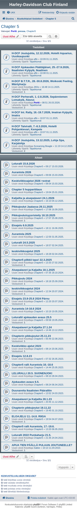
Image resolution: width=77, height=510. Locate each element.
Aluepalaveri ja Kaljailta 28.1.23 (32, 399)
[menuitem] (11, 12)
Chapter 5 (10, 26)
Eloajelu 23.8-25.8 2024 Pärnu (30, 298)
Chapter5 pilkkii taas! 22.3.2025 (32, 259)
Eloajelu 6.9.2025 (22, 225)
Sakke (37, 448)
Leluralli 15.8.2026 (23, 163)
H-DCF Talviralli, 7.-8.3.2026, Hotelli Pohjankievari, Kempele (34, 128)
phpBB (36, 504)
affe (36, 59)
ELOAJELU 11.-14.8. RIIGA (29, 416)
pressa (21, 31)
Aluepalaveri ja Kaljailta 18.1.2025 (33, 269)
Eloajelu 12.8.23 (22, 356)
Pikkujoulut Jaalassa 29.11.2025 (32, 206)
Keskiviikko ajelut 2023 (26, 346)
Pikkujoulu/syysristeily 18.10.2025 (33, 215)
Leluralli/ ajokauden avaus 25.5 (32, 317)
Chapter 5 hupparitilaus (27, 189)
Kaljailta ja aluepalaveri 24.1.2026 (33, 198)
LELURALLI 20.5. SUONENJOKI (32, 373)
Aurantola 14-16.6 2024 (26, 308)
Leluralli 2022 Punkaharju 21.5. (31, 435)
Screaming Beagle (43, 146)
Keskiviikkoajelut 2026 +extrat (31, 180)
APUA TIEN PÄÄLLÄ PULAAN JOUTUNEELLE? (42, 445)
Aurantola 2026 (21, 172)
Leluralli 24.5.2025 (23, 242)
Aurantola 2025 (21, 234)
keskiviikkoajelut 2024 (26, 288)
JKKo (36, 87)
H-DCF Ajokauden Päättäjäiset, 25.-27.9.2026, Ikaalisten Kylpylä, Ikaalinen (40, 69)
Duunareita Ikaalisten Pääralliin (32, 390)
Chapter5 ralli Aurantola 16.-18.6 (32, 364)
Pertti (14, 31)
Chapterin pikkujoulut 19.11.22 (31, 407)
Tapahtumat (35, 61)
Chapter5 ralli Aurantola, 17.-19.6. (33, 426)
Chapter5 (31, 31)
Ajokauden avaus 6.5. (25, 381)
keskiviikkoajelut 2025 (26, 251)
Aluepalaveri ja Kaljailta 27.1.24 (32, 327)
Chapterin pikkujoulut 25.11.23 (31, 335)
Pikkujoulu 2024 (22, 278)
